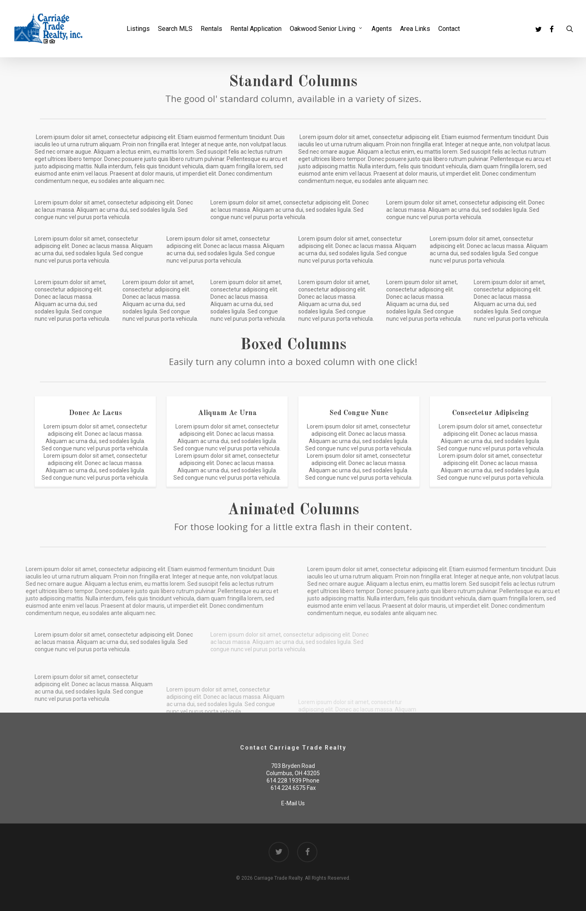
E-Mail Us (293, 803)
